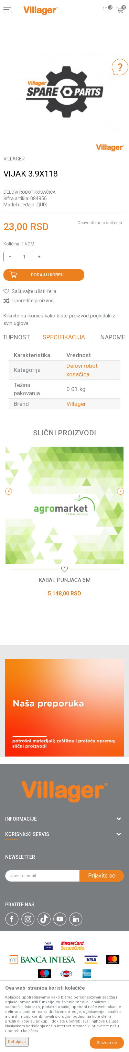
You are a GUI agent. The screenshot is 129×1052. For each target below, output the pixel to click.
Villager (76, 403)
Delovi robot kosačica (29, 192)
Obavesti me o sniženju (99, 222)
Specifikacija (64, 337)
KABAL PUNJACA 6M (64, 580)
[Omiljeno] (106, 9)
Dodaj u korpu (47, 275)
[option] (64, 92)
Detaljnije (17, 1041)
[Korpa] (120, 16)
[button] (29, 291)
